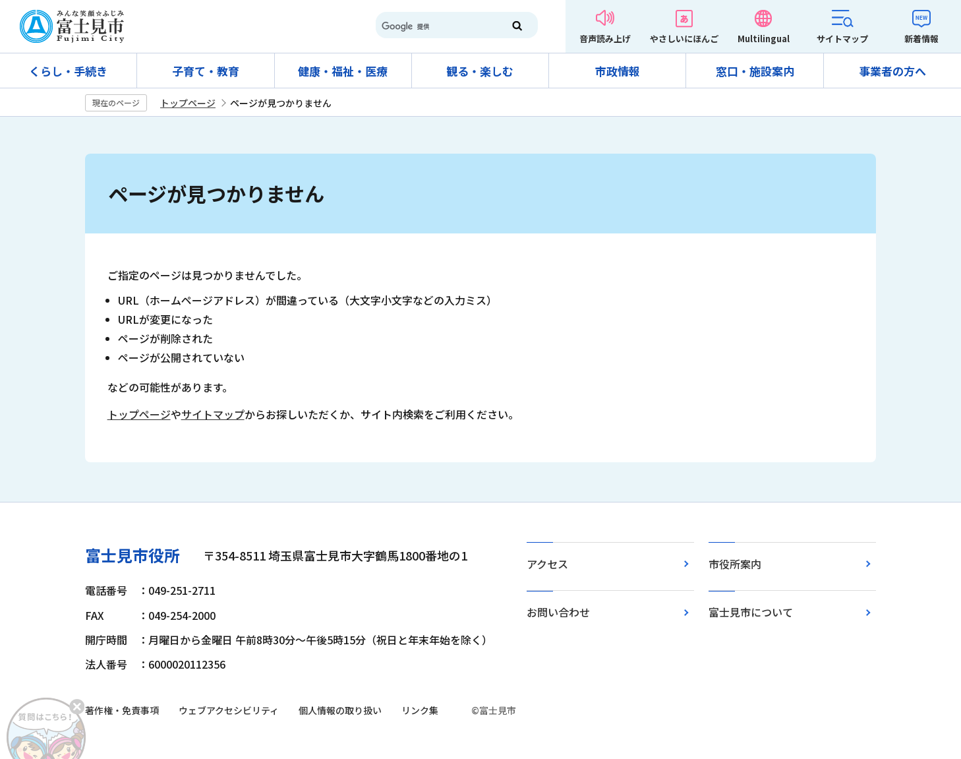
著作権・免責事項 (122, 710)
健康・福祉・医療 (343, 71)
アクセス (547, 564)
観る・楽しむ (479, 71)
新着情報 (921, 38)
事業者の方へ (892, 71)
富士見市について (751, 612)
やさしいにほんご (684, 38)
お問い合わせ (558, 612)
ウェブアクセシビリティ (229, 710)
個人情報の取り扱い (340, 710)
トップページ (188, 102)
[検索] (434, 26)
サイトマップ (842, 38)
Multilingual (764, 38)
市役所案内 (735, 564)
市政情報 (617, 71)
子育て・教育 (205, 71)
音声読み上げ (605, 38)
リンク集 (419, 710)
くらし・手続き (68, 71)
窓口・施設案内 (755, 71)
